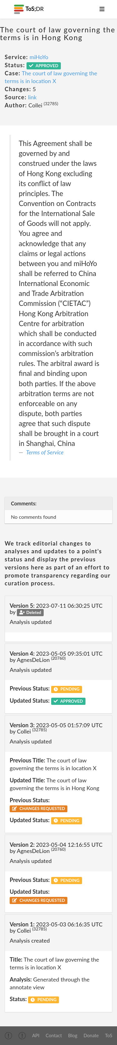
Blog (72, 1035)
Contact (54, 1035)
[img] (8, 1035)
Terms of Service (45, 452)
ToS (108, 1035)
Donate (91, 1035)
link (32, 97)
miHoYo (39, 57)
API (35, 1035)
